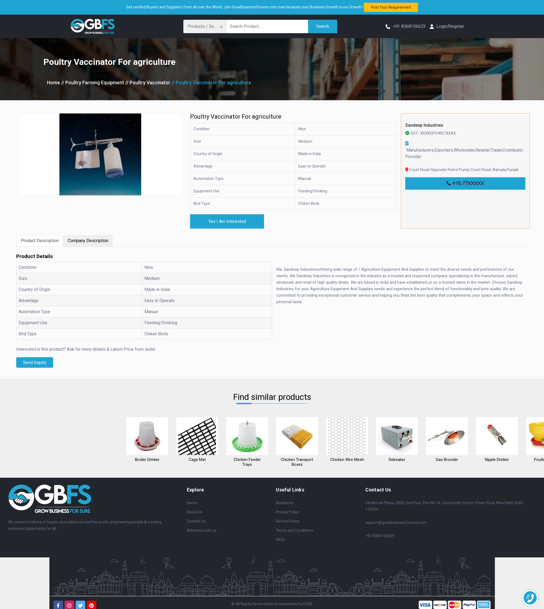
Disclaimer (285, 503)
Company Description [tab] (88, 240)
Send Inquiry (34, 362)
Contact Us (196, 521)
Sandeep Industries (424, 125)
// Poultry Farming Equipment (92, 82)
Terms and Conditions (294, 530)
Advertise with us (201, 530)
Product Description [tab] (40, 240)
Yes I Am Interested (227, 221)
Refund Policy (287, 521)
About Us (194, 512)
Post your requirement (391, 7)
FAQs (280, 539)
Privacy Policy (287, 512)
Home (53, 82)
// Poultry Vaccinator (148, 82)
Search (322, 26)
